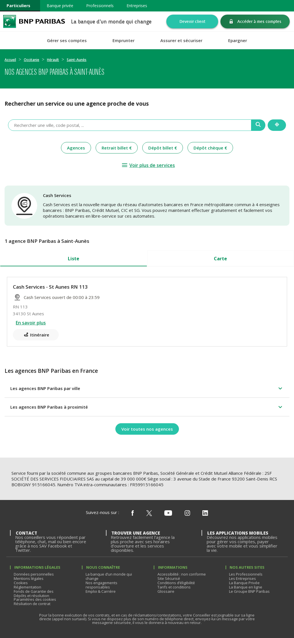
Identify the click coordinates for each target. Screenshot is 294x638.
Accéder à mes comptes (259, 21)
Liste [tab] (73, 258)
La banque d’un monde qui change (109, 576)
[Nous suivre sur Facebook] (132, 513)
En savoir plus (31, 323)
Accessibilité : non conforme (181, 574)
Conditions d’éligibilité (176, 582)
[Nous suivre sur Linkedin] (205, 513)
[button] (147, 388)
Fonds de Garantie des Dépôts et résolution (34, 593)
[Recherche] (258, 125)
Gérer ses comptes (67, 40)
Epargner (237, 40)
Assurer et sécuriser (181, 40)
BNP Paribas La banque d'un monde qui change (34, 21)
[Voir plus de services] (148, 165)
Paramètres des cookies (35, 599)
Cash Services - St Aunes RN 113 (50, 286)
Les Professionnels (246, 574)
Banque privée (60, 5)
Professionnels (100, 5)
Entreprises (137, 5)
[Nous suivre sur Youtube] (168, 513)
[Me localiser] (277, 125)
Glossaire (165, 591)
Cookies (21, 582)
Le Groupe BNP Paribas (249, 591)
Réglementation (27, 587)
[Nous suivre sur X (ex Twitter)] (149, 513)
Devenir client (192, 21)
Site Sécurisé (168, 578)
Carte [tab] (220, 258)
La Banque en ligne (245, 587)
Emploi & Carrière (101, 591)
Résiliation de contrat (32, 603)
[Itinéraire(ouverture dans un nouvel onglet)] (36, 334)
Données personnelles (34, 574)
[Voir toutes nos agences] (147, 429)
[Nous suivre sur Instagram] (187, 513)
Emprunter (124, 40)
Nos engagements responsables (101, 585)
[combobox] (129, 125)
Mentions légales (29, 578)
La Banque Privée (244, 582)
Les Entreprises (242, 578)
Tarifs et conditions (174, 587)
